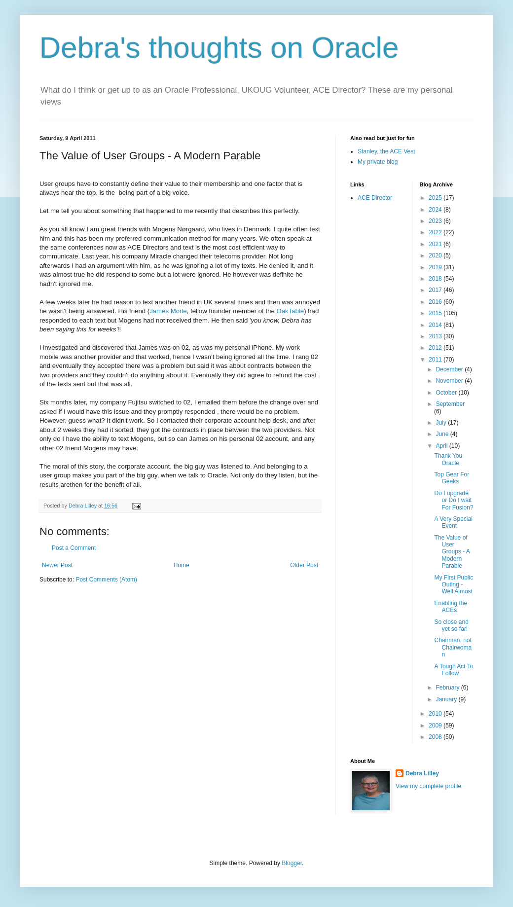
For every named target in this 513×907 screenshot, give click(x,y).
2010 (436, 713)
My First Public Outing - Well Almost (453, 584)
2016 (436, 301)
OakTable (290, 311)
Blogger (292, 863)
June (443, 434)
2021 (436, 244)
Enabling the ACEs (450, 607)
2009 (436, 725)
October (447, 392)
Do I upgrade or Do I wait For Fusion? (453, 500)
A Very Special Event (453, 522)
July (442, 422)
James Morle (167, 311)
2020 (436, 255)
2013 (436, 336)
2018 (436, 278)
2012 (436, 347)
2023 (436, 221)
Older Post (304, 565)
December (450, 369)
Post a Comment (74, 547)
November (450, 380)
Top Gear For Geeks (451, 478)
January (447, 699)
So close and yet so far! (451, 625)
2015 (436, 313)
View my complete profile (428, 786)
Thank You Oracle (448, 459)
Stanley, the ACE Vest (386, 151)
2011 (436, 359)
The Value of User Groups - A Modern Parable (452, 552)
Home (181, 565)
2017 (436, 290)
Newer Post (57, 565)
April (442, 445)
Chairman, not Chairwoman (453, 647)
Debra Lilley (422, 773)
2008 (436, 736)
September (450, 403)
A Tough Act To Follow (453, 670)
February (448, 687)
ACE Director (375, 197)
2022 (436, 232)
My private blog (378, 161)
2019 (436, 267)
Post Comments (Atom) (106, 579)
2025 (436, 197)
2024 (436, 209)
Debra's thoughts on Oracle (219, 47)
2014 (436, 325)
